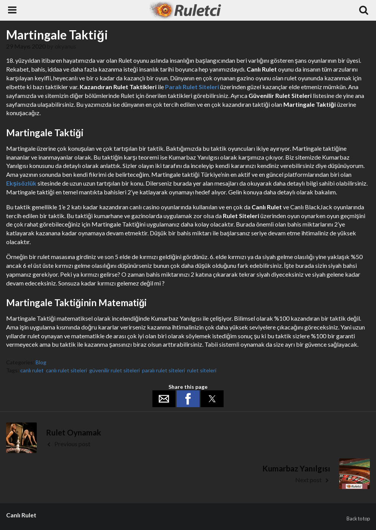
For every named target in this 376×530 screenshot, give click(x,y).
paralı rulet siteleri (163, 370)
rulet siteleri (201, 370)
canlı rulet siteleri (66, 370)
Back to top (358, 518)
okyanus (65, 46)
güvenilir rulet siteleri (114, 370)
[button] (163, 398)
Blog (41, 362)
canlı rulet (32, 370)
